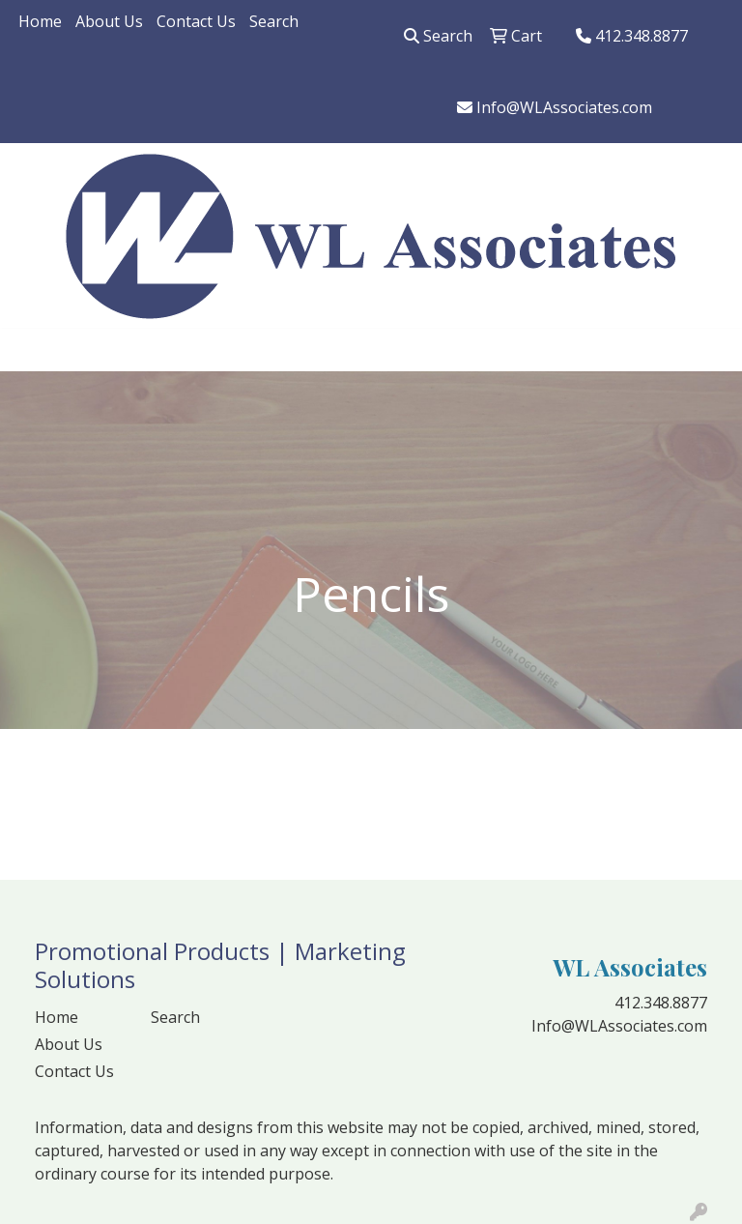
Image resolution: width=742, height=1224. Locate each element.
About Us (109, 21)
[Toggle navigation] (30, 350)
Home (40, 21)
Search (274, 21)
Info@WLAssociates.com (554, 107)
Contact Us (196, 21)
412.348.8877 (632, 35)
